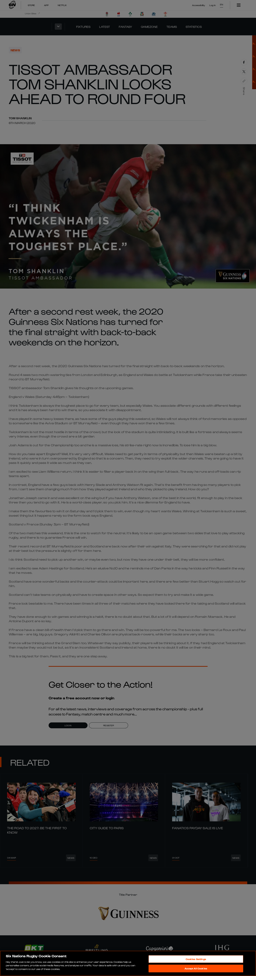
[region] (128, 963)
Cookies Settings (196, 959)
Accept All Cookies (196, 968)
